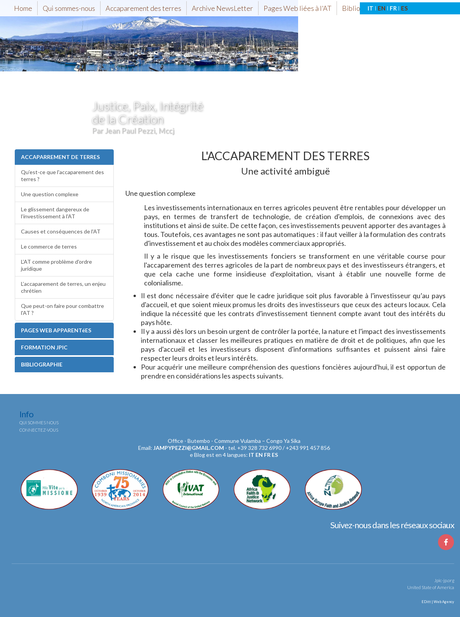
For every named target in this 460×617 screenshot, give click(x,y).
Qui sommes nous (39, 422)
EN (381, 8)
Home (23, 8)
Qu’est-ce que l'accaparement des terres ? (62, 175)
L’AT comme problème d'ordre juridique (56, 265)
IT (370, 8)
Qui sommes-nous (69, 8)
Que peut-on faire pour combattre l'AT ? (62, 309)
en (259, 454)
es (275, 454)
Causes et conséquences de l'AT (61, 231)
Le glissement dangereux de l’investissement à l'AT (55, 212)
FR (393, 8)
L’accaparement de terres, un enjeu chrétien (63, 287)
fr (267, 454)
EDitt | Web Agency (437, 602)
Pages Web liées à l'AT (298, 8)
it (251, 454)
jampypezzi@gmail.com (188, 447)
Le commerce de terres (49, 246)
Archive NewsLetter (222, 8)
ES (404, 8)
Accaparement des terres (143, 8)
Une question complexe (49, 194)
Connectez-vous (38, 429)
